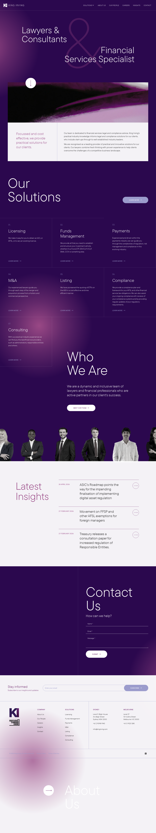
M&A (66, 727)
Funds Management (72, 719)
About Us (40, 714)
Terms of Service (53, 753)
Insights (40, 727)
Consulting (69, 740)
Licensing (68, 714)
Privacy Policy (41, 753)
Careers (40, 723)
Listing (67, 731)
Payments (68, 723)
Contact (40, 731)
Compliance (69, 736)
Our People (41, 719)
